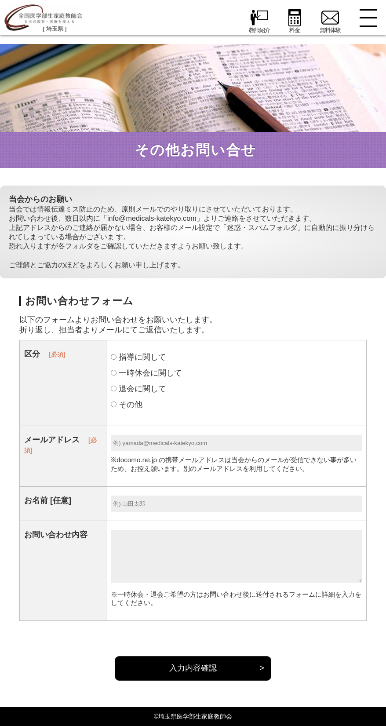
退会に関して (138, 388)
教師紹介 (259, 21)
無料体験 (330, 21)
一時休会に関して (146, 372)
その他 (126, 404)
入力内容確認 (193, 668)
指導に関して (138, 357)
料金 (294, 21)
